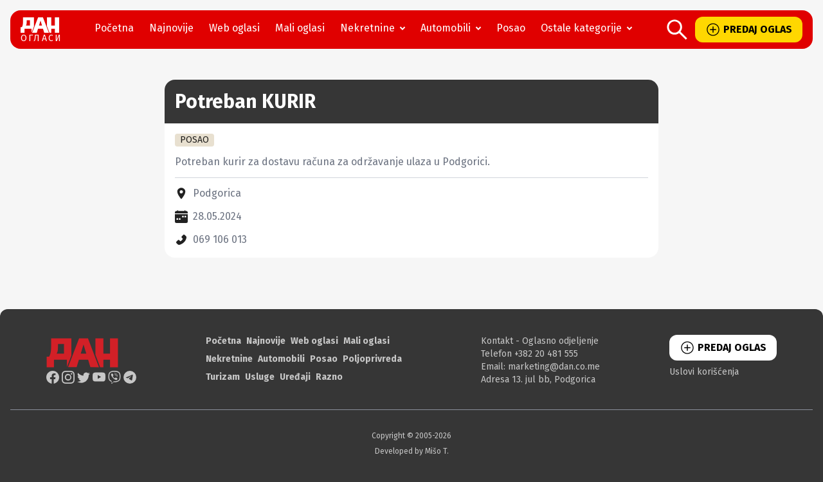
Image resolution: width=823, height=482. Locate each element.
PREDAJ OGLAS (748, 29)
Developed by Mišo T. (412, 451)
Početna (114, 28)
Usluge (260, 376)
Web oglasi (234, 28)
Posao (510, 28)
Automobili (453, 28)
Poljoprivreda (372, 358)
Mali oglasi (300, 28)
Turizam (223, 376)
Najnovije (171, 28)
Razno (329, 376)
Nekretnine (375, 28)
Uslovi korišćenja (704, 371)
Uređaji (295, 376)
